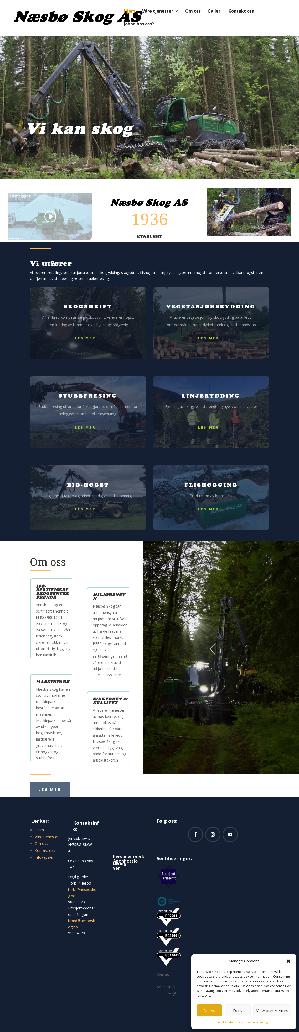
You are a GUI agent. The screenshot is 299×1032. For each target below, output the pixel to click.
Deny (238, 1010)
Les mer (85, 338)
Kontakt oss (241, 11)
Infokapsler (225, 1022)
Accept (209, 1010)
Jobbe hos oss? (139, 24)
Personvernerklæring (252, 1022)
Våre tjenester (157, 11)
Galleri (215, 11)
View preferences (272, 1010)
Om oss (193, 11)
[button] (288, 961)
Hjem (129, 11)
